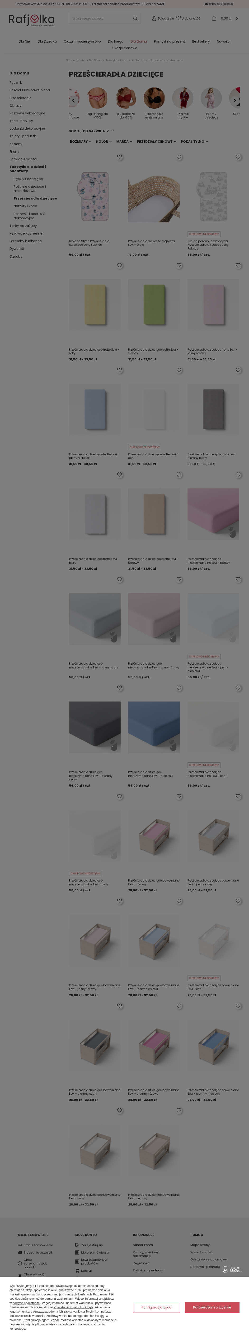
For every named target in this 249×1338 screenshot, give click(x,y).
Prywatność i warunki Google (74, 1307)
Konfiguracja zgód (156, 1307)
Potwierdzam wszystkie (212, 1307)
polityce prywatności (26, 1303)
